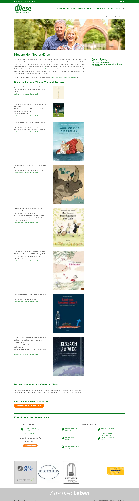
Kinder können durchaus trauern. (45, 69)
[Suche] (123, 8)
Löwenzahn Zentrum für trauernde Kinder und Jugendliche (107, 65)
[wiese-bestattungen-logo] (23, 8)
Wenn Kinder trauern (99, 61)
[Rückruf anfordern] (30, 445)
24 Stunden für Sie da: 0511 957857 (26, 1)
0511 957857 (30, 441)
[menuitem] (65, 8)
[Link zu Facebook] (118, 1)
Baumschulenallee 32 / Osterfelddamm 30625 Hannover (31, 431)
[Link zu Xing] (123, 1)
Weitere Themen (99, 59)
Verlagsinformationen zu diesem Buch (26, 94)
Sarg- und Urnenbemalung (101, 63)
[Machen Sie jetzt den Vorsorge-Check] (29, 406)
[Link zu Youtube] (121, 1)
